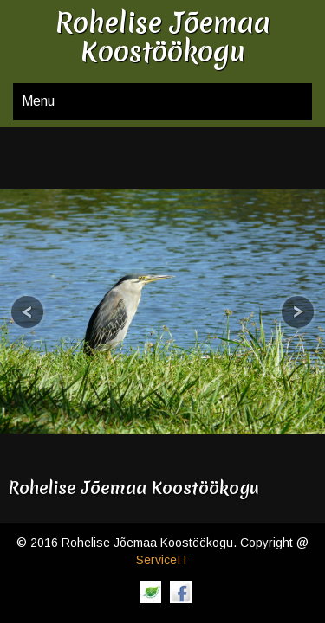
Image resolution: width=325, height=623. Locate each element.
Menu (38, 100)
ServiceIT (162, 560)
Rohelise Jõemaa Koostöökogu (134, 487)
